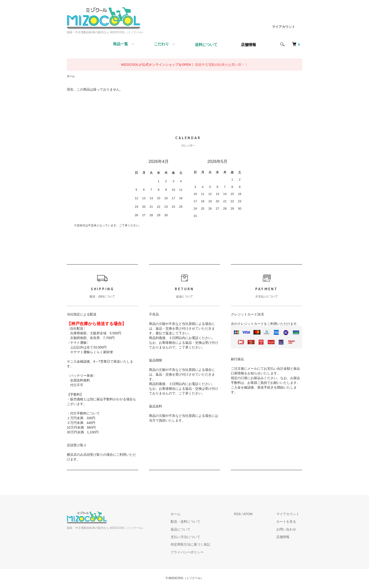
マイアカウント (283, 27)
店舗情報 (285, 537)
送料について (206, 45)
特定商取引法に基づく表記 (198, 545)
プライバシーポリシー (195, 553)
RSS (242, 514)
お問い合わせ (289, 529)
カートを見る (289, 522)
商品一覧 (120, 44)
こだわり (161, 44)
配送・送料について (193, 522)
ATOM (253, 514)
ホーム (71, 76)
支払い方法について (193, 537)
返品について (188, 529)
